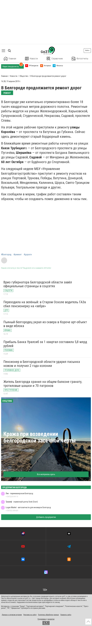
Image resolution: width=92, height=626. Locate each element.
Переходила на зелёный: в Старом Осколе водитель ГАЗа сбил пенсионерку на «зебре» (44, 304)
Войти (87, 50)
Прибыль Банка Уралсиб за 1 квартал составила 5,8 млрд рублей (45, 344)
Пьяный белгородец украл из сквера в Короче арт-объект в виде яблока (45, 324)
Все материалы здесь (46, 474)
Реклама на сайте (29, 615)
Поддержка (42, 619)
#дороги (28, 254)
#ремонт (18, 254)
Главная (10, 58)
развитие (51, 619)
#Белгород (6, 254)
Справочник (55, 58)
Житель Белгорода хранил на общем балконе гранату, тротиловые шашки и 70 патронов (42, 384)
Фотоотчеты (80, 58)
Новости (31, 58)
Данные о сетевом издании (12, 615)
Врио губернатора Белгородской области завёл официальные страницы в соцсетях (37, 284)
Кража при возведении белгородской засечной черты (39, 437)
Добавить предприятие (46, 517)
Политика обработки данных (48, 615)
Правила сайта (65, 615)
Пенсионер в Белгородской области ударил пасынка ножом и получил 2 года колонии (41, 364)
